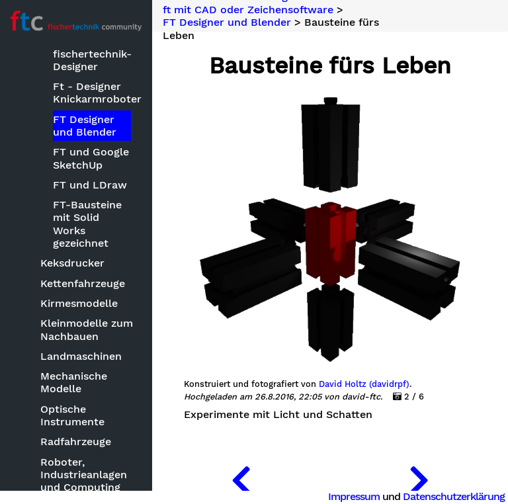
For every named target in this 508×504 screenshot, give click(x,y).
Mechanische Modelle (73, 382)
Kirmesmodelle (79, 303)
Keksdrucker (72, 263)
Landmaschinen (81, 356)
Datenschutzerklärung (454, 496)
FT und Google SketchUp (91, 158)
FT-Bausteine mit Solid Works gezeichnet (87, 223)
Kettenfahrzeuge (82, 283)
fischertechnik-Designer (92, 60)
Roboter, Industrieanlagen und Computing (83, 474)
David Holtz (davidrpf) (364, 384)
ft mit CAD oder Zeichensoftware (248, 10)
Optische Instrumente (72, 415)
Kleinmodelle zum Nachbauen (86, 329)
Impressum (354, 496)
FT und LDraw (90, 185)
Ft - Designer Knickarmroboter (92, 92)
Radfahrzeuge (75, 441)
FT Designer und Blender (84, 125)
